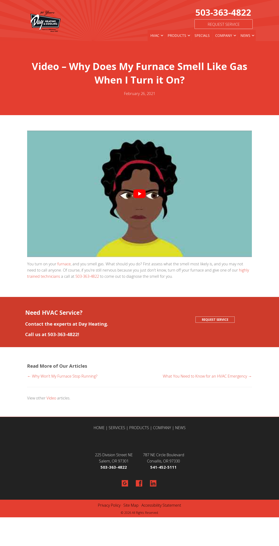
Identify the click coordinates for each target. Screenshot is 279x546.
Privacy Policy (109, 505)
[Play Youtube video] (139, 194)
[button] (162, 35)
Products (177, 35)
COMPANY (162, 427)
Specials (202, 35)
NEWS (180, 427)
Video (51, 398)
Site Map (131, 505)
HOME (99, 427)
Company (223, 35)
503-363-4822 (223, 12)
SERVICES (117, 427)
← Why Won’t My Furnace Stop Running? (62, 376)
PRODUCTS (139, 427)
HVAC (154, 35)
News (245, 35)
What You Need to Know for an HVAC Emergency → (207, 376)
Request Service (224, 24)
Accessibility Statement (161, 505)
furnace (64, 264)
